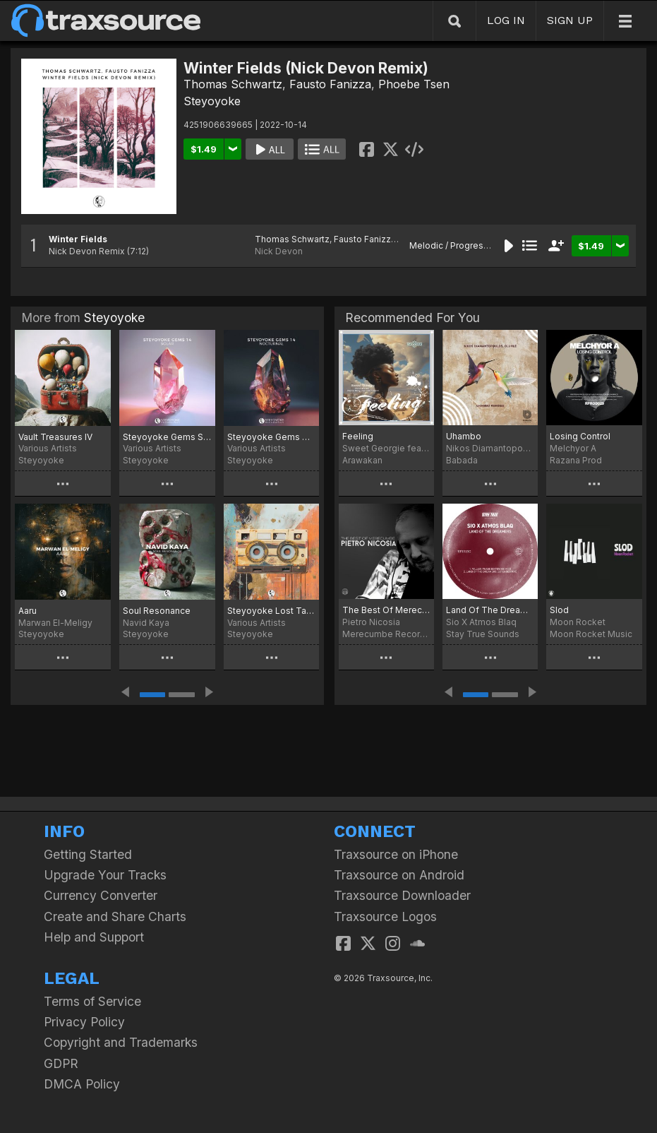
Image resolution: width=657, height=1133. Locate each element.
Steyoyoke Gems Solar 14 (167, 437)
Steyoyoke (212, 101)
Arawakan (362, 460)
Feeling (357, 436)
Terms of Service (92, 1001)
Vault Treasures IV (55, 437)
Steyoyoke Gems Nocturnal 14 (271, 437)
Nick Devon (279, 251)
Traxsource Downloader (402, 895)
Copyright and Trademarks (121, 1042)
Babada (462, 460)
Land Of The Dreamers (490, 610)
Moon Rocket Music (591, 634)
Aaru (27, 610)
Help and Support (94, 937)
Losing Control (580, 436)
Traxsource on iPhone (396, 854)
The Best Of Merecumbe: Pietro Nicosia (386, 610)
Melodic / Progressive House (470, 245)
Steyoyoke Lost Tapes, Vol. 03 (271, 610)
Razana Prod (576, 460)
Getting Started (88, 854)
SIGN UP (570, 20)
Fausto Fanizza (330, 84)
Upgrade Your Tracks (105, 874)
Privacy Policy (84, 1021)
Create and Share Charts (115, 916)
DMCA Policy (82, 1083)
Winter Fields (78, 239)
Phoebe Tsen (414, 84)
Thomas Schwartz (232, 84)
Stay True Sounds (482, 634)
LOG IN (506, 20)
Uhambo (463, 436)
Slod (559, 610)
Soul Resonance (157, 610)
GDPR (61, 1063)
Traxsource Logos (385, 916)
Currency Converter (100, 895)
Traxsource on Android (399, 874)
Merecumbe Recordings (386, 634)
